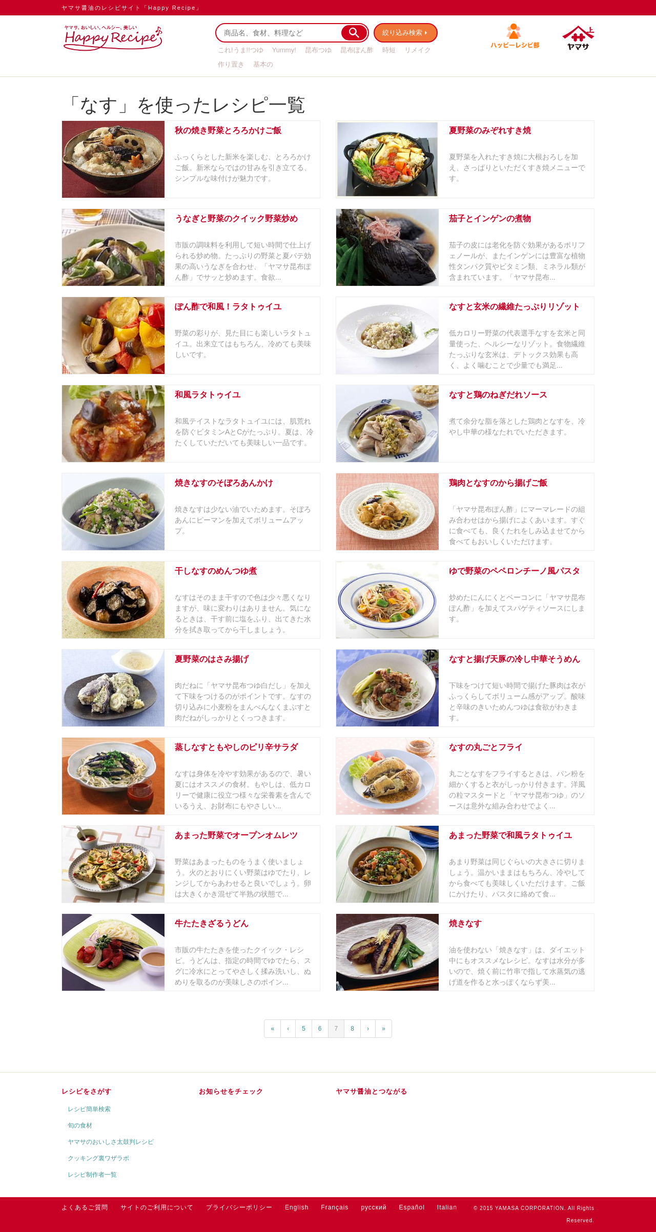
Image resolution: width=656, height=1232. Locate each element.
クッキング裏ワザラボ (98, 1158)
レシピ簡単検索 (89, 1109)
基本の (263, 64)
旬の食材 (80, 1125)
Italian (447, 1207)
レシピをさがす (86, 1091)
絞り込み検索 (403, 32)
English (297, 1207)
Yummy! (284, 50)
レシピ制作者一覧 (92, 1174)
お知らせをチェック (231, 1091)
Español (411, 1207)
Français (334, 1207)
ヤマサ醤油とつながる (371, 1091)
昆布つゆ (318, 50)
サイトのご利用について (157, 1207)
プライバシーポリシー (239, 1207)
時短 (389, 50)
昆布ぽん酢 (357, 50)
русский (373, 1207)
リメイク (417, 50)
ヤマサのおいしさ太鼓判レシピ (111, 1141)
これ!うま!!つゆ (240, 50)
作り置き (231, 64)
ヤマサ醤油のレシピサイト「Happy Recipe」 (131, 8)
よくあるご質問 (84, 1207)
